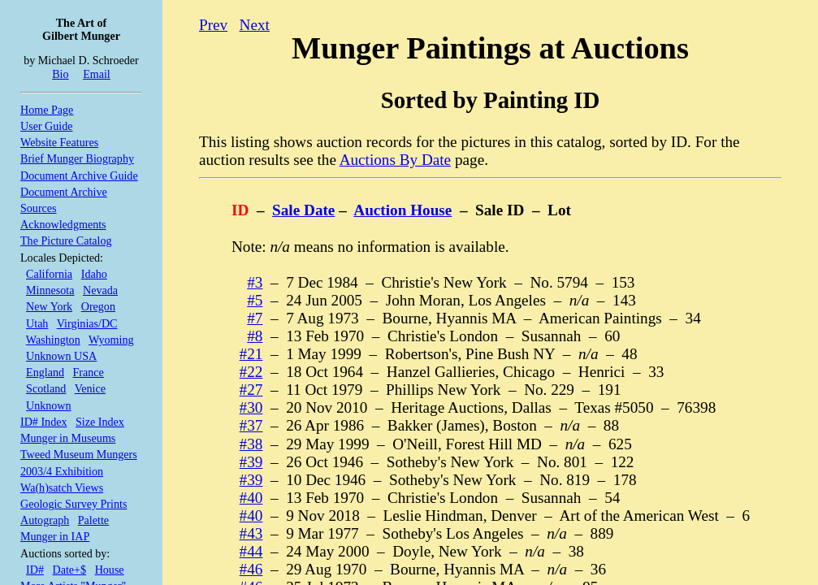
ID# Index (43, 421)
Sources (38, 208)
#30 (251, 407)
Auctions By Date (396, 159)
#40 (251, 497)
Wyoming (111, 339)
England (45, 372)
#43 (251, 533)
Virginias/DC (87, 323)
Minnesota (50, 290)
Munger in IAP (54, 536)
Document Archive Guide (79, 175)
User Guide (46, 125)
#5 (254, 300)
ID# (35, 569)
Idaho (94, 273)
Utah (37, 323)
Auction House (402, 210)
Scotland (46, 388)
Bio (60, 73)
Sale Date (303, 210)
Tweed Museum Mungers (78, 454)
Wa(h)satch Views (61, 487)
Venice (90, 388)
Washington (53, 339)
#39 (251, 461)
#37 (251, 425)
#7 (254, 318)
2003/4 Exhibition (61, 471)
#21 (251, 353)
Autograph (44, 520)
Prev (213, 24)
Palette (93, 520)
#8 (254, 335)
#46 (251, 569)
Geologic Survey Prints (73, 503)
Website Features (59, 142)
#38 (251, 444)
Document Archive (63, 191)
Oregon (98, 306)
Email (96, 73)
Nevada (100, 290)
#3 (254, 282)
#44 (251, 551)
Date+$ (70, 569)
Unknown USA (61, 355)
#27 (251, 389)
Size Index (100, 421)
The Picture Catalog (66, 240)
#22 (251, 371)
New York (49, 306)
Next (255, 24)
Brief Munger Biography (77, 158)
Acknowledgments (63, 224)
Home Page (46, 109)
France (88, 372)
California (49, 273)
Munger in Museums (67, 437)
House (109, 569)
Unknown (48, 405)
